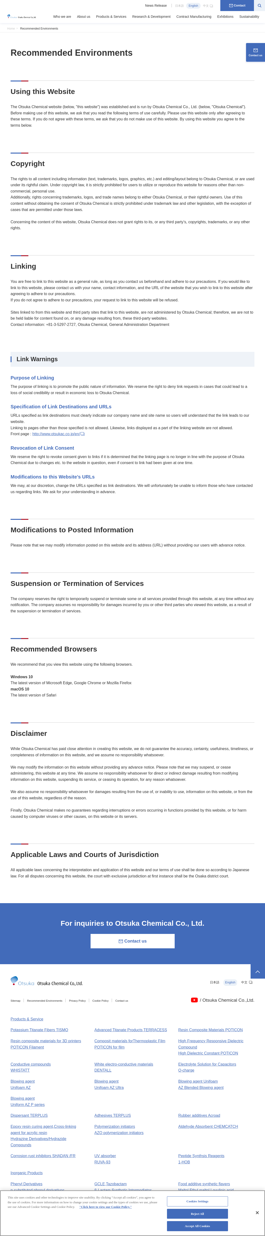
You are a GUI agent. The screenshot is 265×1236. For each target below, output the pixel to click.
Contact (237, 5)
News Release (156, 5)
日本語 (179, 5)
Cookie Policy (100, 1000)
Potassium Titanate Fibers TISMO (39, 1030)
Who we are (62, 17)
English (193, 5)
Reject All (197, 1216)
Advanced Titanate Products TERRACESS (130, 1030)
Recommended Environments (44, 1000)
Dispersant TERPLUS (29, 1115)
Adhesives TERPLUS (112, 1115)
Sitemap (15, 1000)
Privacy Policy (77, 1000)
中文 (208, 5)
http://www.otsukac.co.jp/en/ (58, 434)
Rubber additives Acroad (199, 1115)
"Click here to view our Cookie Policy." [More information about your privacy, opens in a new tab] (105, 1209)
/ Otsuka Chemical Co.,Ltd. (227, 1000)
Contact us (132, 941)
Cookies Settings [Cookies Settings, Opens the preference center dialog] (197, 1204)
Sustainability (249, 17)
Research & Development (151, 17)
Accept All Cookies (197, 1229)
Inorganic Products (27, 1173)
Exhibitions (225, 17)
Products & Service (27, 1019)
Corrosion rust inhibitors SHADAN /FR (43, 1156)
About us (83, 17)
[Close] (257, 1215)
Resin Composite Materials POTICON (210, 1030)
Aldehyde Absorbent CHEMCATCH (208, 1126)
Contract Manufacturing (193, 17)
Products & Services (111, 17)
